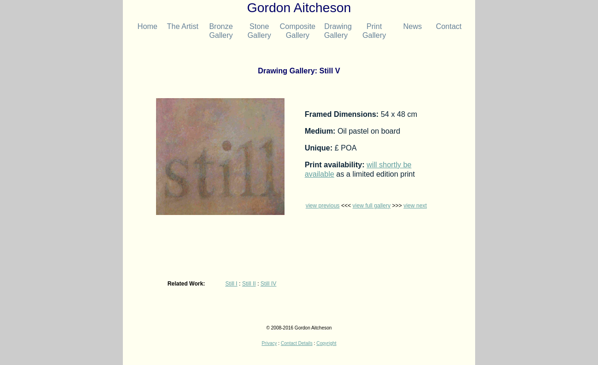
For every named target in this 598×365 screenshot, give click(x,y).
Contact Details (297, 343)
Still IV (269, 283)
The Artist (183, 26)
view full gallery (372, 205)
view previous (323, 205)
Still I (231, 283)
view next (415, 205)
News (412, 26)
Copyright (326, 343)
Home (144, 26)
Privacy (269, 343)
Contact (447, 26)
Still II (249, 283)
